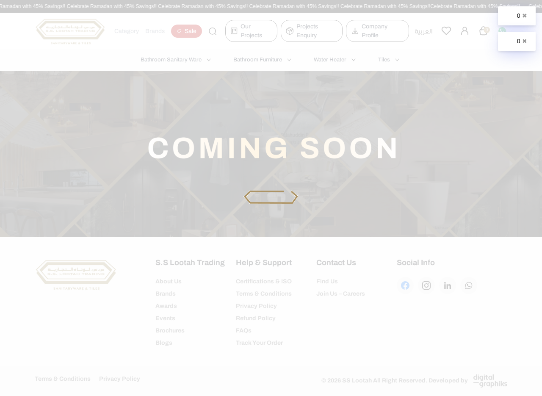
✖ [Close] (524, 15)
